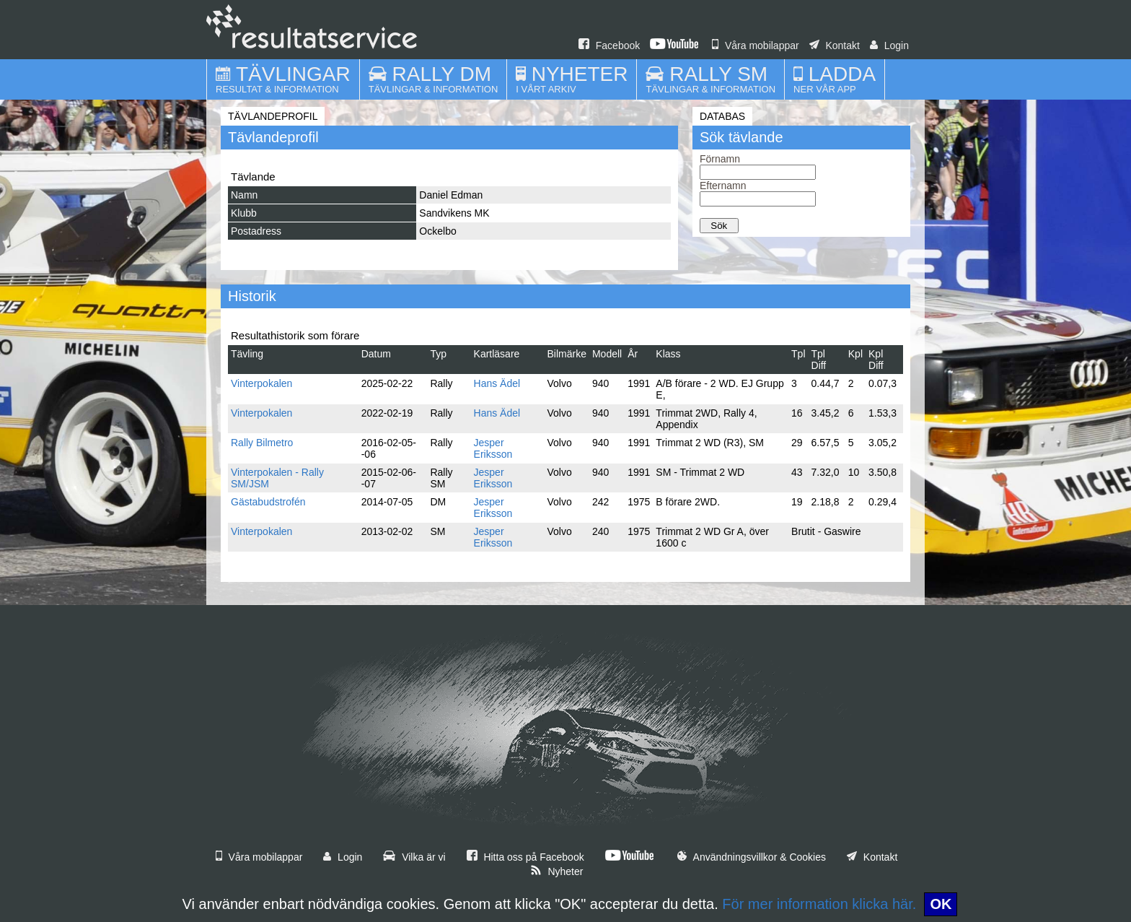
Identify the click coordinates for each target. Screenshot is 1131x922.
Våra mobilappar (755, 45)
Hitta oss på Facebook (525, 857)
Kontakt (834, 45)
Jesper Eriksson (493, 448)
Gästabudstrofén (268, 502)
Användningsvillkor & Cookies (751, 857)
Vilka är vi (414, 857)
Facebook (609, 45)
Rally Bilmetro (262, 442)
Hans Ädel (497, 383)
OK (940, 904)
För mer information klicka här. (819, 904)
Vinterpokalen (261, 383)
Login (889, 45)
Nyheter (557, 871)
